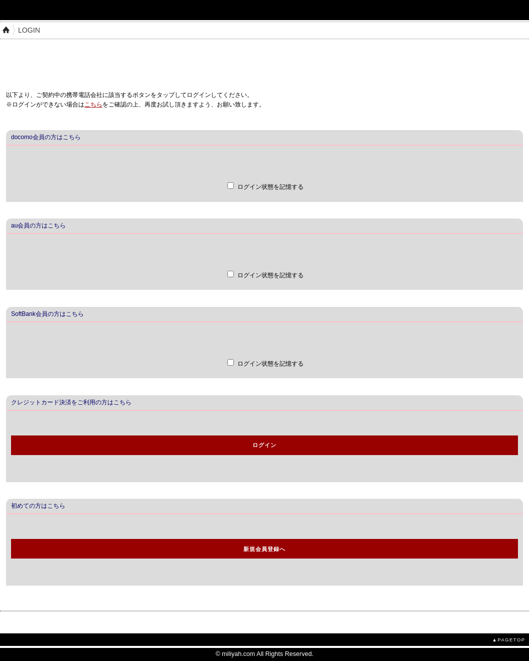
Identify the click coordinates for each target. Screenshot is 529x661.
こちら (93, 104)
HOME (6, 30)
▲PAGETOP (508, 639)
